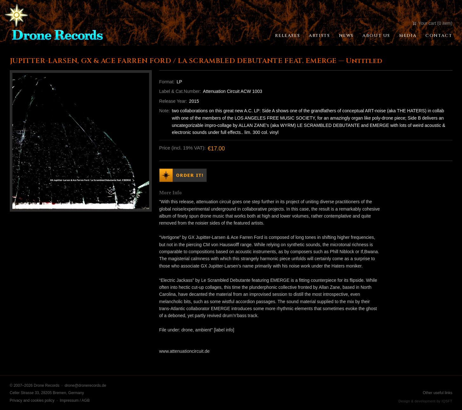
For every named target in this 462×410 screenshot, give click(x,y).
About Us (376, 35)
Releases (287, 35)
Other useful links (437, 393)
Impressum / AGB (75, 400)
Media (408, 35)
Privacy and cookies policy (32, 400)
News (346, 35)
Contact (438, 35)
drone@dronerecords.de (85, 385)
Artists (319, 35)
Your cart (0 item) (432, 23)
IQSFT (447, 401)
